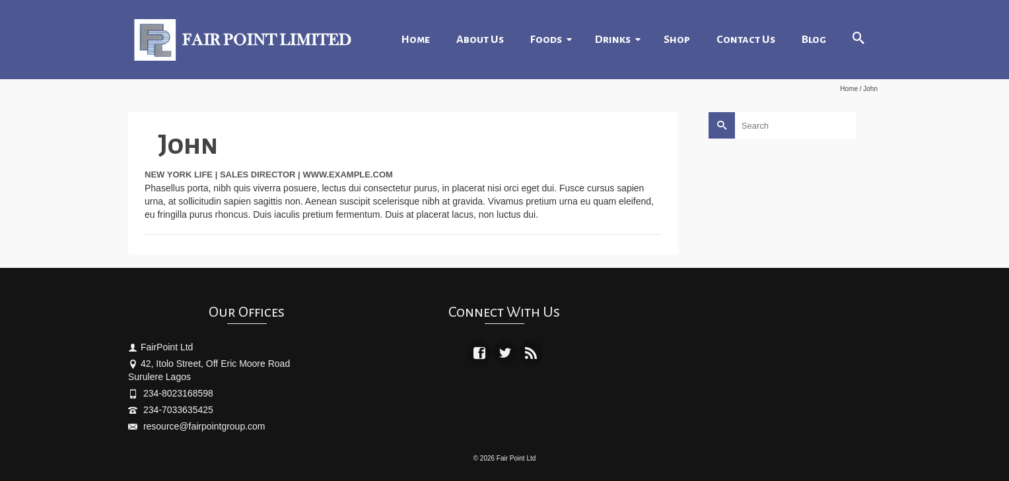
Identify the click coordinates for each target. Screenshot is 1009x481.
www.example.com (347, 174)
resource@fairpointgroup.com (196, 426)
